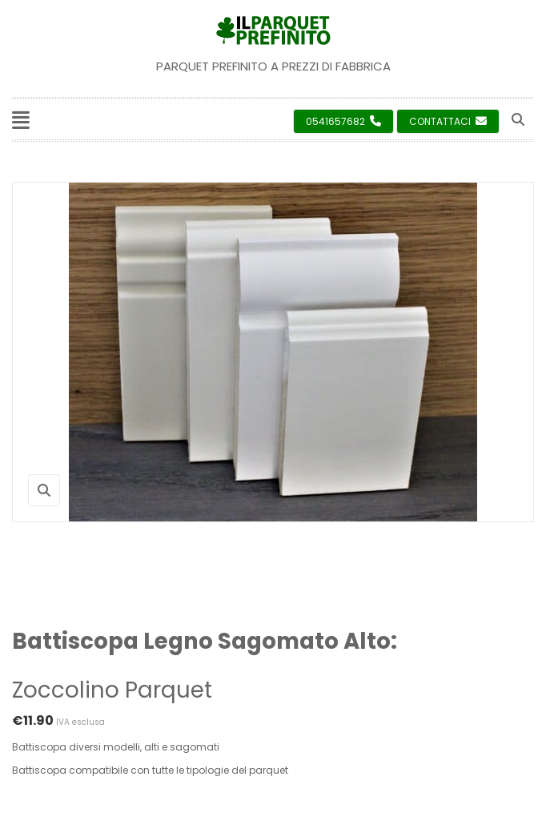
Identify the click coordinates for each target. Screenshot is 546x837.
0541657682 (343, 121)
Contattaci (448, 121)
